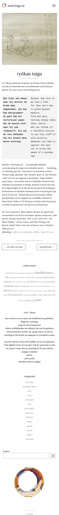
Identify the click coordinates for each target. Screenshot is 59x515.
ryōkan (34, 236)
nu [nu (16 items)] (41, 282)
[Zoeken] (53, 451)
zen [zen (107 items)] (38, 295)
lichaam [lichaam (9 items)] (39, 277)
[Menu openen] (54, 5)
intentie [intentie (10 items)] (13, 277)
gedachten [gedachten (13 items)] (40, 273)
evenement (29, 395)
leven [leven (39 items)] (34, 277)
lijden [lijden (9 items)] (44, 277)
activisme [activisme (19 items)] (9, 268)
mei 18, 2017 (34, 78)
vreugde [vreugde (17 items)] (33, 290)
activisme (29, 378)
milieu (29, 417)
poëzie (29, 426)
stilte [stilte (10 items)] (30, 286)
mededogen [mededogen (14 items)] (50, 277)
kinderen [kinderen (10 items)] (19, 277)
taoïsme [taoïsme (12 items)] (35, 286)
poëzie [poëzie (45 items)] (7, 286)
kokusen (28, 236)
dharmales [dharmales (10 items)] (13, 273)
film (29, 400)
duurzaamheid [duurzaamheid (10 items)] (21, 273)
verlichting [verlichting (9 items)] (26, 290)
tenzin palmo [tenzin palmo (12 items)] (42, 286)
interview (29, 408)
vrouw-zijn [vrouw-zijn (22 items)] (42, 290)
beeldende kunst (29, 382)
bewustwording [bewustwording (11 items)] (19, 269)
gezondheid (29, 404)
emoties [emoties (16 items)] (32, 273)
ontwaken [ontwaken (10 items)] (46, 282)
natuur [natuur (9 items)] (38, 282)
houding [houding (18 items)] (7, 277)
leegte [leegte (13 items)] (28, 277)
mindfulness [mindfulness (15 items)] (25, 282)
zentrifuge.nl (16, 6)
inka (24, 236)
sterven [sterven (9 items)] (26, 286)
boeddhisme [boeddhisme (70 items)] (43, 268)
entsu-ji (19, 236)
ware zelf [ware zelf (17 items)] (51, 290)
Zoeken (6, 447)
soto (38, 236)
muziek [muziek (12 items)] (33, 282)
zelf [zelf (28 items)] (33, 296)
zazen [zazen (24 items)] (28, 296)
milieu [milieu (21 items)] (17, 281)
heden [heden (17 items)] (51, 273)
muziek (29, 422)
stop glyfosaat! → (47, 242)
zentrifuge (29, 435)
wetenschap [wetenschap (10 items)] (21, 296)
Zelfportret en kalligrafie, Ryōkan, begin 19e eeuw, (33, 227)
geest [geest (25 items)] (46, 272)
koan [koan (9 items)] (23, 277)
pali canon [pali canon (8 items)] (52, 282)
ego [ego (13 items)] (27, 273)
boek (29, 386)
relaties (29, 430)
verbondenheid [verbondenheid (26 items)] (15, 290)
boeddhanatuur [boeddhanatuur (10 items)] (29, 269)
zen (42, 236)
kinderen (29, 413)
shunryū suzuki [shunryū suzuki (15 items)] (17, 286)
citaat (29, 391)
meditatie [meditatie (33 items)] (9, 281)
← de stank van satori (14, 242)
